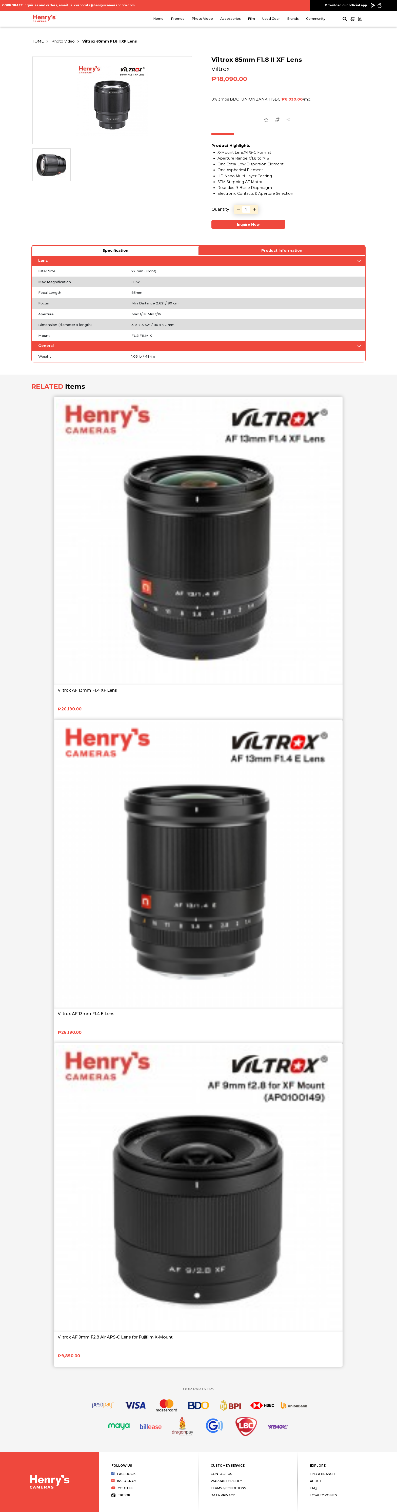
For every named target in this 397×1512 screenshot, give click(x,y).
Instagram (123, 1481)
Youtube (122, 1488)
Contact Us (221, 1474)
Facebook (123, 1474)
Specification (115, 250)
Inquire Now (248, 224)
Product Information (281, 250)
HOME (37, 41)
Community (315, 19)
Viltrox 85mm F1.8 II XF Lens (109, 41)
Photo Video (202, 19)
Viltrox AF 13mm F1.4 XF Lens (87, 690)
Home (158, 19)
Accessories (230, 19)
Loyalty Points (323, 1495)
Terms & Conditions (228, 1488)
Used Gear (271, 19)
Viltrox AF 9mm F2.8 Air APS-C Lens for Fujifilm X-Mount (115, 1337)
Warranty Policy (226, 1481)
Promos (177, 19)
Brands (293, 19)
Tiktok (120, 1495)
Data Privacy (223, 1495)
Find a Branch (322, 1474)
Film (251, 19)
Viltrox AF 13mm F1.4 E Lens (86, 1013)
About (316, 1481)
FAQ (313, 1488)
